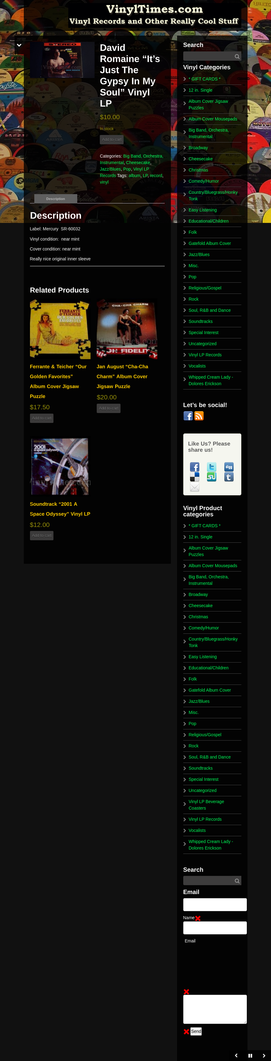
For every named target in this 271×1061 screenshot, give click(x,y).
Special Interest (204, 332)
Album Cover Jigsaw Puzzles (208, 104)
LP (145, 175)
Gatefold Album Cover (210, 243)
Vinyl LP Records (205, 354)
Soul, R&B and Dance (210, 310)
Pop (127, 169)
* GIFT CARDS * (205, 78)
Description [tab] (55, 199)
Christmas (198, 169)
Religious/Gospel (205, 287)
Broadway (198, 147)
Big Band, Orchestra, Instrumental (209, 133)
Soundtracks (201, 321)
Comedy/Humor (204, 181)
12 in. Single (201, 90)
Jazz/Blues (110, 169)
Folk (193, 232)
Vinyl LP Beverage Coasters (206, 805)
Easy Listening (203, 209)
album (134, 175)
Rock (194, 299)
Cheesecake (138, 162)
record (156, 175)
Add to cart (111, 139)
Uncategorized (203, 343)
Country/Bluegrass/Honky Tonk (213, 195)
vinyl (104, 182)
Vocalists (197, 365)
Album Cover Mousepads (213, 118)
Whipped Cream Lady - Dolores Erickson (211, 380)
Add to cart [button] (42, 418)
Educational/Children (209, 221)
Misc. (194, 265)
